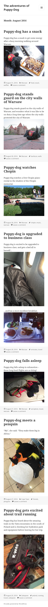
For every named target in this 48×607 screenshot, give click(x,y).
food (32, 83)
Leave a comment (19, 85)
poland (34, 595)
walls (40, 156)
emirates (34, 349)
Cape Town (25, 499)
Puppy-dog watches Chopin (20, 169)
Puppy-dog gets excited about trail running (23, 512)
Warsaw (24, 83)
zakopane (12, 598)
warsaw (6, 225)
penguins (7, 501)
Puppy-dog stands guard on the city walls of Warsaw (23, 98)
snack (37, 83)
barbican (34, 156)
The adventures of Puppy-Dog (16, 7)
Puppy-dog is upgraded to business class (23, 236)
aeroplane (34, 409)
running (40, 595)
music (38, 222)
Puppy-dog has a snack (23, 31)
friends (35, 499)
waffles (6, 85)
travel (40, 349)
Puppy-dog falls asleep (22, 360)
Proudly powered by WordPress (15, 604)
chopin (33, 222)
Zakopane (24, 595)
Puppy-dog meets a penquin (19, 422)
